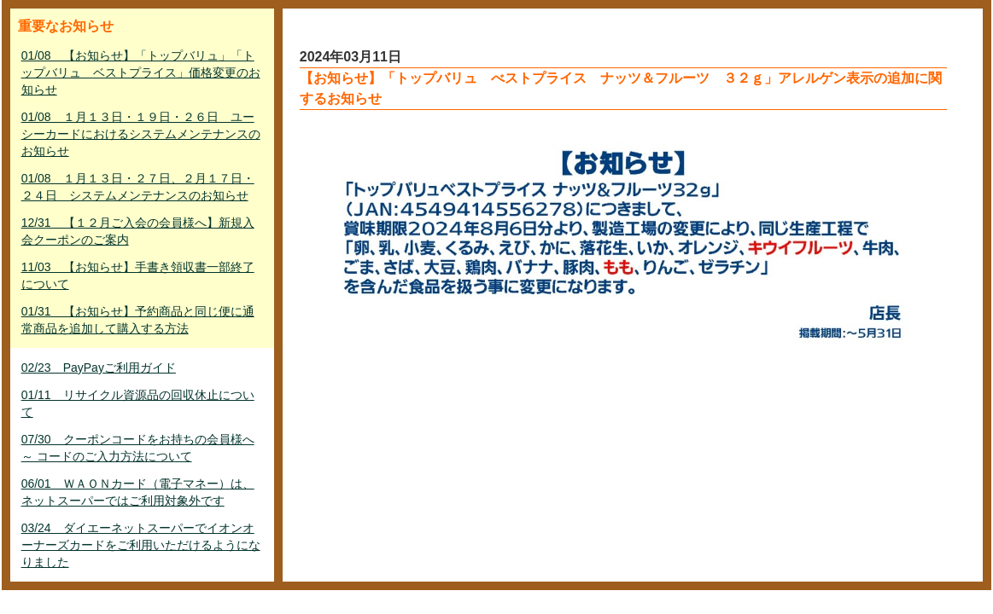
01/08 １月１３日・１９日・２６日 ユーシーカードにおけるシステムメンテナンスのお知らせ (140, 134)
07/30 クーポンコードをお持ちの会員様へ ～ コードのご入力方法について (137, 447)
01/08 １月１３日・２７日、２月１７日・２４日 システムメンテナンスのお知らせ (137, 186)
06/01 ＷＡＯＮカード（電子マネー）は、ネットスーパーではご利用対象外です (137, 492)
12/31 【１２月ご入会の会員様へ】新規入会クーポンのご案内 (137, 231)
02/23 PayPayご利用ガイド (98, 367)
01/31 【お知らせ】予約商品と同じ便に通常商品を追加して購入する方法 (137, 319)
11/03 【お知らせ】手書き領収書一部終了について (137, 275)
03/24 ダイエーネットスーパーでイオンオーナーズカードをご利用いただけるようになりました (140, 545)
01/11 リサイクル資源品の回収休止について (137, 403)
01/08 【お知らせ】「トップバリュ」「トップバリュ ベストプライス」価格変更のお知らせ (140, 72)
